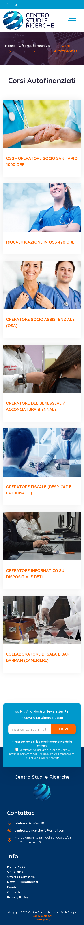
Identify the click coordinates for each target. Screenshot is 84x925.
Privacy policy (17, 897)
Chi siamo (15, 871)
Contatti (13, 892)
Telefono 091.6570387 (29, 823)
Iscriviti (63, 729)
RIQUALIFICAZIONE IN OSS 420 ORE (40, 242)
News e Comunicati (22, 882)
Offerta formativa (34, 46)
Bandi (11, 887)
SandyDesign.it (42, 915)
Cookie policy (42, 919)
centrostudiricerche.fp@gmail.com (40, 830)
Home (10, 46)
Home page (16, 866)
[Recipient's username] (29, 729)
